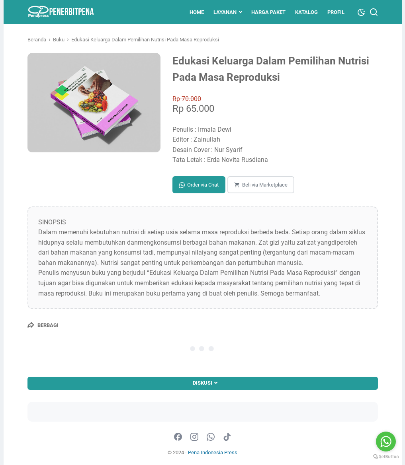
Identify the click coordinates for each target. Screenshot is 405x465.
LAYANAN (225, 12)
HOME (197, 12)
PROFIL (335, 12)
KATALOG (306, 12)
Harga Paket (268, 12)
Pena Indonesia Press (212, 452)
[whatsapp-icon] (211, 437)
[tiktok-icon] (227, 437)
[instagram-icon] (194, 437)
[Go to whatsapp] (386, 441)
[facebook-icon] (178, 437)
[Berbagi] (43, 325)
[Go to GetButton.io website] (386, 456)
